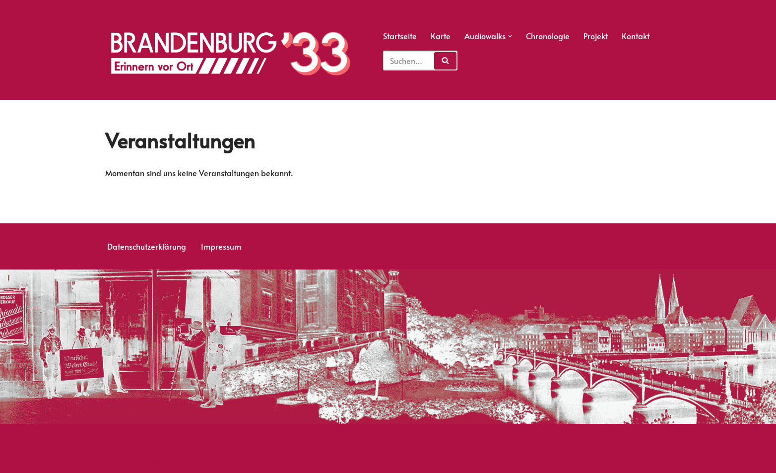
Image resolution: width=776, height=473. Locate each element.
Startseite (400, 35)
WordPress (145, 460)
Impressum (221, 246)
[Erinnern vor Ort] (229, 53)
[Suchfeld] (420, 60)
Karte (441, 35)
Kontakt (635, 35)
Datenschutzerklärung (146, 246)
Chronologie (548, 35)
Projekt (595, 35)
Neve (114, 460)
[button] (510, 36)
